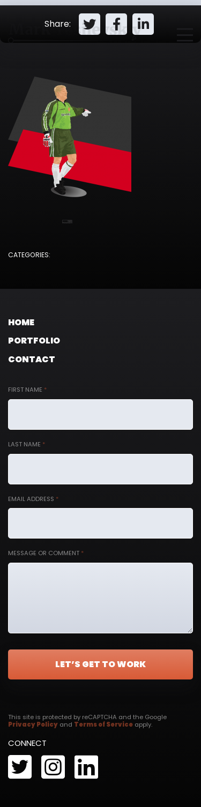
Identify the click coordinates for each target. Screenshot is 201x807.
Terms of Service (103, 724)
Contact (31, 359)
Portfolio (34, 340)
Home (21, 322)
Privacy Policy (33, 724)
